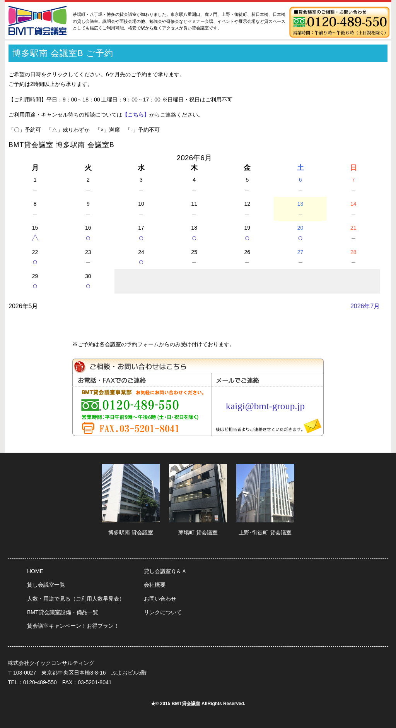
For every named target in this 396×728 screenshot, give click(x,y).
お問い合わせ (160, 599)
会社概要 (155, 585)
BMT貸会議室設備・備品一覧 (62, 612)
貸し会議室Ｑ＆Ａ (165, 571)
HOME (35, 571)
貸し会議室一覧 (46, 585)
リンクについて (163, 612)
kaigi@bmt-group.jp (265, 406)
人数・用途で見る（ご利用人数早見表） (76, 599)
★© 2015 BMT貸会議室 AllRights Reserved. (198, 703)
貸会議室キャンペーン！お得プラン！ (73, 626)
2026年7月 (365, 306)
